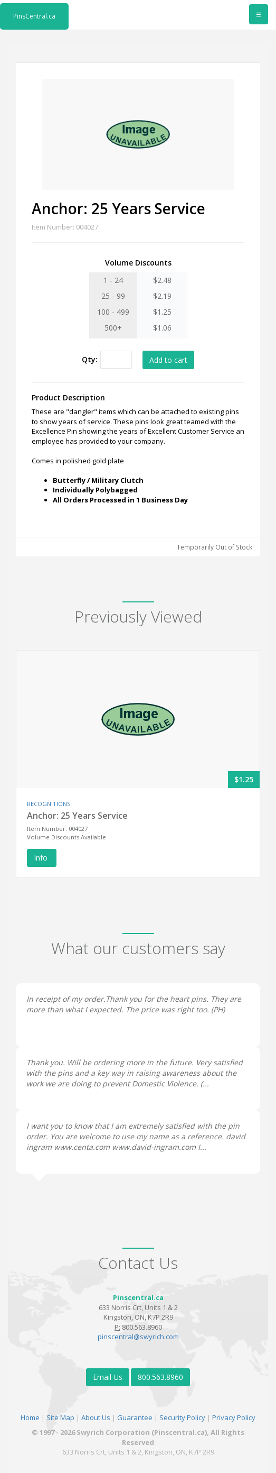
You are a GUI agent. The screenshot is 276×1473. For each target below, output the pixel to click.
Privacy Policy (233, 1417)
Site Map (60, 1417)
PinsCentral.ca (34, 16)
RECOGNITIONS (48, 804)
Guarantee (135, 1417)
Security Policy (182, 1417)
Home (30, 1417)
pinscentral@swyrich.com (138, 1336)
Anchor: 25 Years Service (77, 815)
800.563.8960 (160, 1377)
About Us (95, 1417)
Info (42, 858)
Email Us (107, 1377)
